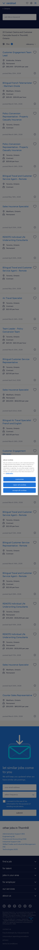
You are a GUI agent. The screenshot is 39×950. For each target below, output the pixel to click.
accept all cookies (19, 490)
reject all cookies (19, 485)
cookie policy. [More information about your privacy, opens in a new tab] (9, 473)
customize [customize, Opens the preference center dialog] (19, 479)
